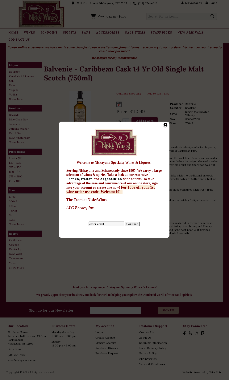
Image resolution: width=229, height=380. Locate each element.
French (42, 132)
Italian (57, 132)
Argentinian (81, 132)
